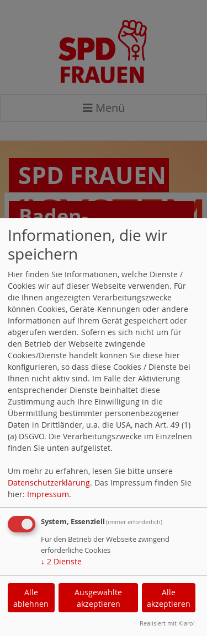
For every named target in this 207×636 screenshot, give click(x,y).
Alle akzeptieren (168, 598)
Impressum (48, 494)
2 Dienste (61, 561)
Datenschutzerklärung (49, 482)
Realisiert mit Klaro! (167, 623)
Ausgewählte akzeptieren (98, 598)
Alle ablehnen (31, 598)
